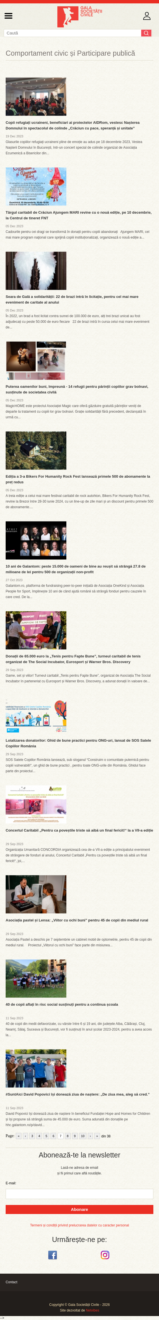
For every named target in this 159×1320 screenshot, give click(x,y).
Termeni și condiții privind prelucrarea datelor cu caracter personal (79, 1225)
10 (82, 1136)
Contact (11, 1282)
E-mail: (11, 1183)
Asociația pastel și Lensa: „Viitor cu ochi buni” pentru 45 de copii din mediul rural (77, 920)
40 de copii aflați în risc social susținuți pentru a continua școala (62, 1004)
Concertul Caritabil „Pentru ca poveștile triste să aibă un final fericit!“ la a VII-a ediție (79, 830)
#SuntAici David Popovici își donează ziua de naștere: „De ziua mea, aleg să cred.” (78, 1094)
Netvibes (92, 1310)
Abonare (79, 1209)
